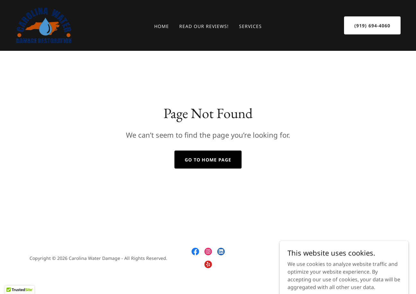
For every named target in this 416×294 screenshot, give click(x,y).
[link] (43, 24)
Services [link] (250, 26)
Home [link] (161, 26)
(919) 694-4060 (372, 26)
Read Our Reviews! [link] (204, 26)
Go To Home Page (208, 160)
